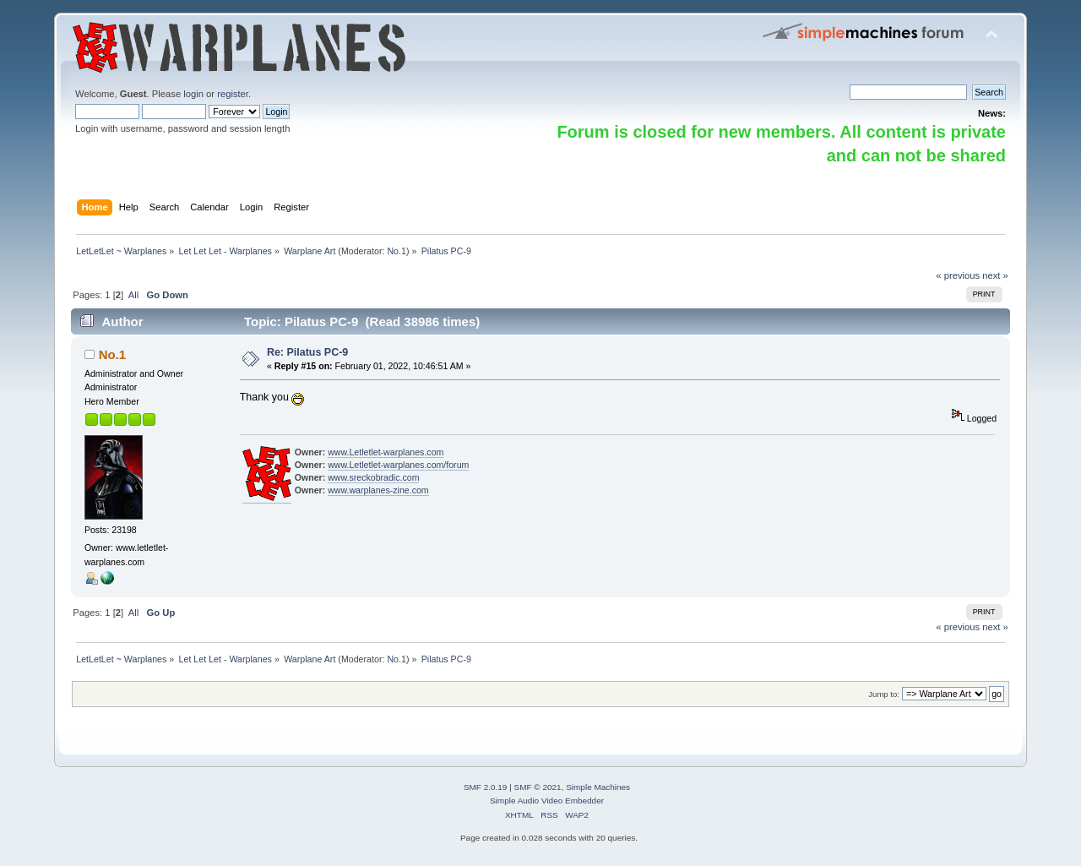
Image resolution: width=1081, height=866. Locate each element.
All (133, 295)
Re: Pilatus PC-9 (307, 352)
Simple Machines (598, 787)
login (193, 94)
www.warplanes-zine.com (378, 490)
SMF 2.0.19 (486, 787)
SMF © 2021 (538, 787)
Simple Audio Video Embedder (547, 800)
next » (995, 275)
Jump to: (883, 694)
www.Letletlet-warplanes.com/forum (398, 465)
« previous (958, 275)
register (232, 94)
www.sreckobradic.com (373, 477)
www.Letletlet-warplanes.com (385, 452)
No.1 (396, 251)
